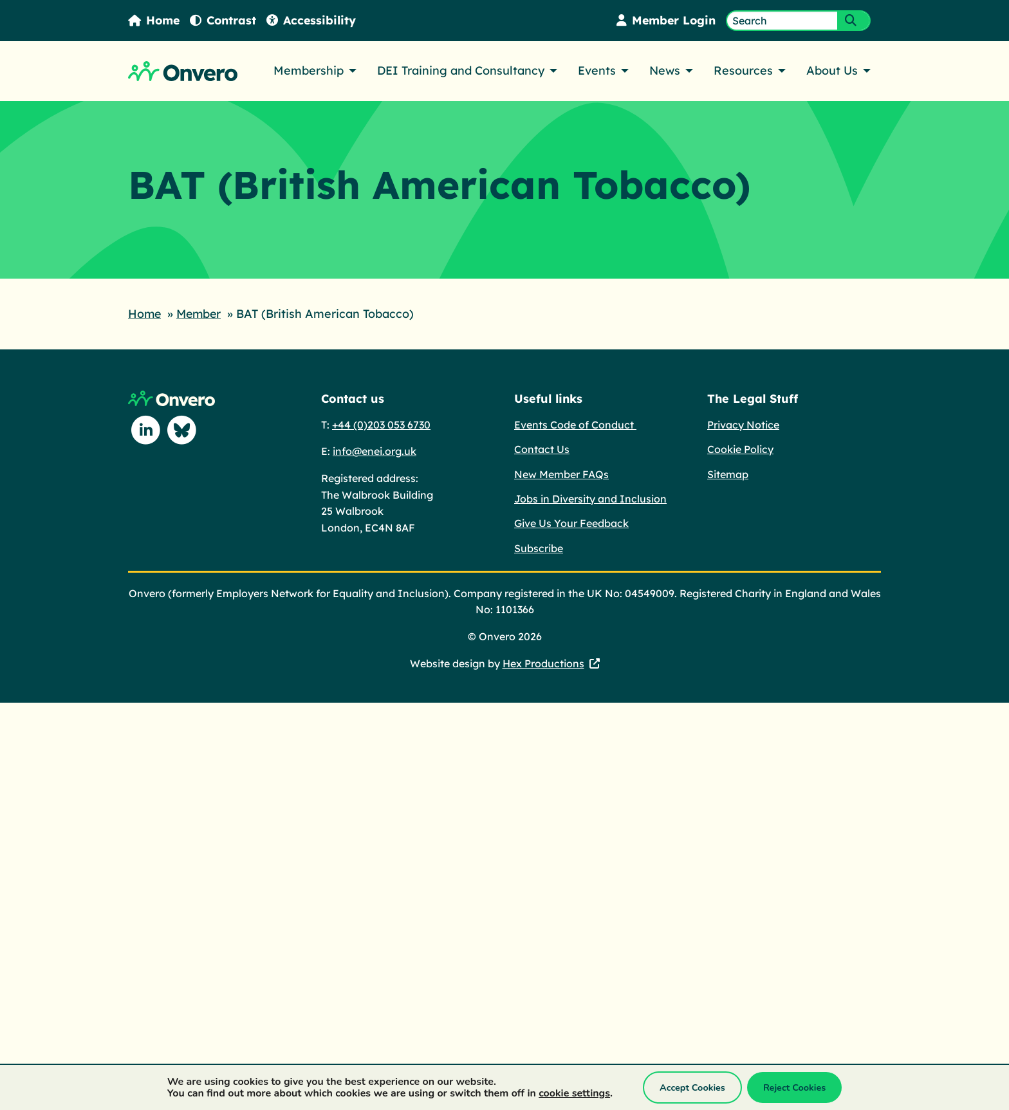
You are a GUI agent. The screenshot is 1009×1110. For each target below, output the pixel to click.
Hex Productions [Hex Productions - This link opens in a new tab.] (543, 662)
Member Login (665, 20)
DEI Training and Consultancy (460, 70)
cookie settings (574, 1093)
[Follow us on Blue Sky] (182, 430)
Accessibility (313, 20)
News (664, 70)
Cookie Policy (740, 448)
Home (154, 20)
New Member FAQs (561, 473)
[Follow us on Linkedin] (146, 430)
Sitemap (727, 473)
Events (597, 70)
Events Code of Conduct (575, 424)
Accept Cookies (692, 1087)
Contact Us (541, 448)
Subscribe (538, 547)
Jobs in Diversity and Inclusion (590, 498)
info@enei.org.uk (374, 450)
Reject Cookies (794, 1087)
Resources (743, 70)
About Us (832, 70)
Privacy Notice (743, 424)
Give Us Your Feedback (571, 522)
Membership (308, 70)
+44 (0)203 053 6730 (381, 424)
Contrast (224, 20)
